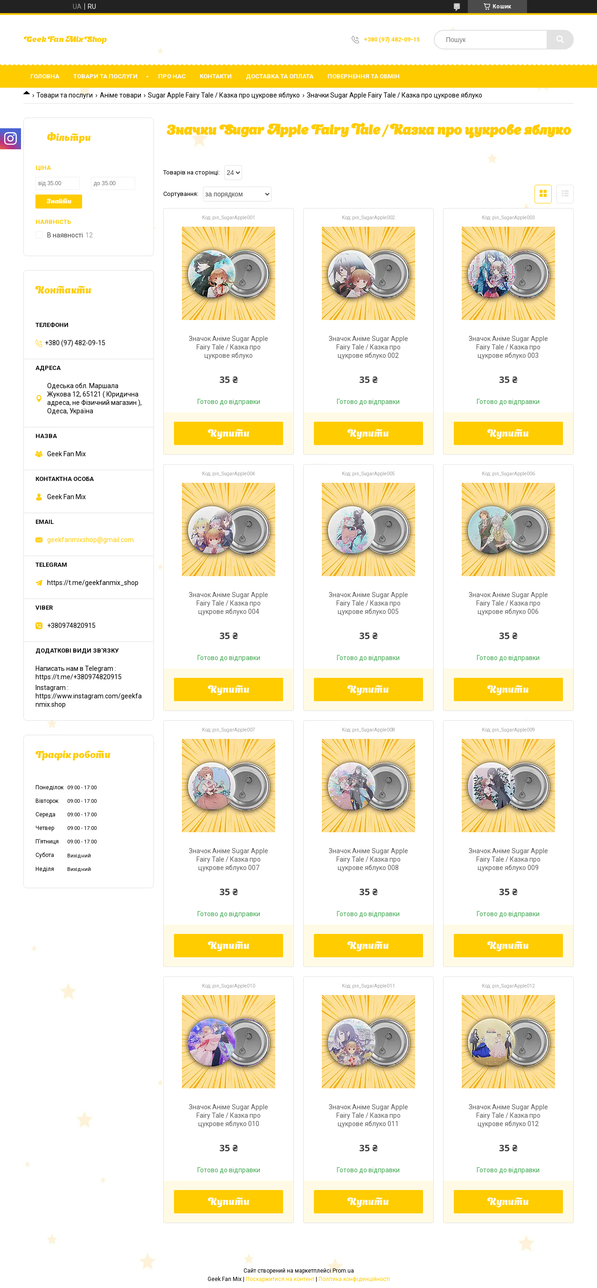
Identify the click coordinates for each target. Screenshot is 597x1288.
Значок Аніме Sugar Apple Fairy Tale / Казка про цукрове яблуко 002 (368, 347)
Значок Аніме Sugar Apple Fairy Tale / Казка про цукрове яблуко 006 (508, 603)
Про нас (172, 76)
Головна (44, 76)
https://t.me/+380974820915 (78, 677)
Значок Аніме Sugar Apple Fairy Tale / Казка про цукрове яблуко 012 (508, 1115)
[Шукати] (560, 39)
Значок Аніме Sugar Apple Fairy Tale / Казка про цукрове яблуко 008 (368, 859)
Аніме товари (120, 95)
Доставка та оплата (279, 76)
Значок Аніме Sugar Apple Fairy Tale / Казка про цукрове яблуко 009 (508, 859)
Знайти (59, 202)
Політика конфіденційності (354, 1279)
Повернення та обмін (363, 76)
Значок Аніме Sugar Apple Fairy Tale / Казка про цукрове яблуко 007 (228, 859)
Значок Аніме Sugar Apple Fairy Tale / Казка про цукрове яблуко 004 (228, 603)
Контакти (216, 76)
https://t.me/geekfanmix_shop (93, 582)
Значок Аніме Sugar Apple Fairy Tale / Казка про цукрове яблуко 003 (508, 347)
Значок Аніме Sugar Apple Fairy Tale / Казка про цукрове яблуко (228, 347)
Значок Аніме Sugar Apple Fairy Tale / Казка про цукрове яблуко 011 (368, 1115)
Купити (229, 434)
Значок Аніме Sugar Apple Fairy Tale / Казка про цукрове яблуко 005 (368, 603)
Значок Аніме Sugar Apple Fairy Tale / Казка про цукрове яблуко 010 (228, 1115)
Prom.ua (343, 1270)
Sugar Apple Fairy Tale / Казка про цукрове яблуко (224, 95)
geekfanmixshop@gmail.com (90, 539)
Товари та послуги (105, 76)
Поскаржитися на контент (280, 1279)
